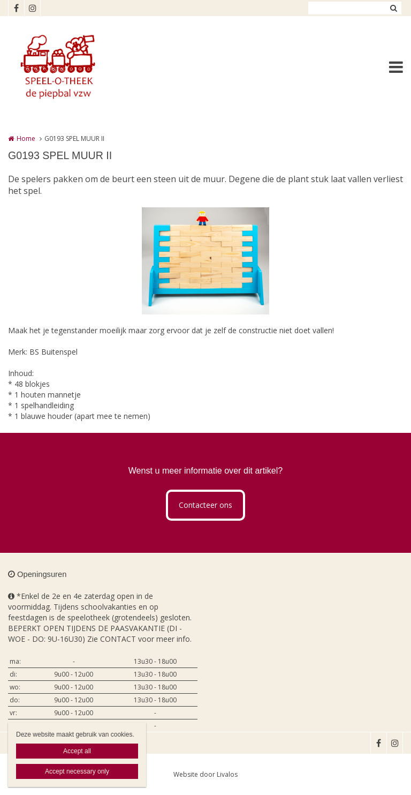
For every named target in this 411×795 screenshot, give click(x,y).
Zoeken (393, 8)
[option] (205, 260)
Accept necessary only (77, 771)
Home (26, 138)
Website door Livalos (205, 774)
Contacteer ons (205, 505)
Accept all (77, 751)
